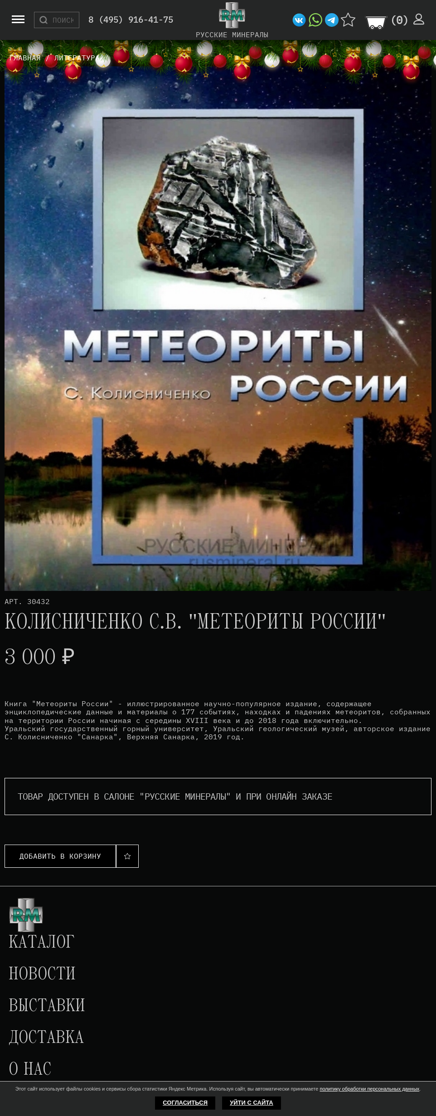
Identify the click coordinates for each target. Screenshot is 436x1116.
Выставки (47, 1007)
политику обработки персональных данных (369, 1088)
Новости (42, 975)
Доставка (46, 1038)
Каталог (42, 943)
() (399, 20)
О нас (30, 1070)
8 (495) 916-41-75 (130, 20)
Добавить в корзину (60, 855)
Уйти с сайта (251, 1102)
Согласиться (185, 1102)
